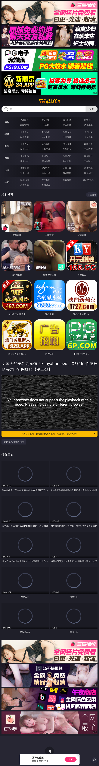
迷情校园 (24, 173)
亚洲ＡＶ (24, 132)
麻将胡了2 (24, 125)
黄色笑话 (67, 173)
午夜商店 (46, 180)
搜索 (91, 109)
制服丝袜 (24, 149)
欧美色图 (67, 156)
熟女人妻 (24, 137)
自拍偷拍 (46, 132)
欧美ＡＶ (67, 132)
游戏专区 (88, 120)
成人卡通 (67, 144)
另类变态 (88, 149)
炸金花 (46, 125)
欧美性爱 (88, 144)
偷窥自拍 (24, 156)
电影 (6, 146)
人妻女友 (67, 168)
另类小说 (46, 173)
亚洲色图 (46, 156)
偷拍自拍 (46, 144)
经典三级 (46, 149)
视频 (6, 134)
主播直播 (67, 137)
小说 (6, 170)
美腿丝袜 (24, 161)
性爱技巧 (88, 173)
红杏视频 (24, 185)
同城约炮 (24, 180)
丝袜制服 (46, 137)
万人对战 (67, 120)
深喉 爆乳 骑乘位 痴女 (14, 441)
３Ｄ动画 (88, 132)
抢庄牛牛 (88, 125)
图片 (6, 158)
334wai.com (49, 101)
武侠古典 (88, 168)
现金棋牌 (67, 125)
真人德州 (46, 120)
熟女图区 (67, 161)
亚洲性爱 (24, 144)
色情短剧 (46, 185)
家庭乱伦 (46, 168)
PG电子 (24, 120)
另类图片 (88, 161)
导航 (6, 182)
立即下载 (70, 759)
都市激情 (24, 168)
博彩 (6, 122)
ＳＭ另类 (88, 137)
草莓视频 (67, 180)
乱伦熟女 (67, 149)
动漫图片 (88, 156)
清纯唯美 (46, 161)
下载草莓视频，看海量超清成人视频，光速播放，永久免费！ (58, 434)
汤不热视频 (88, 180)
